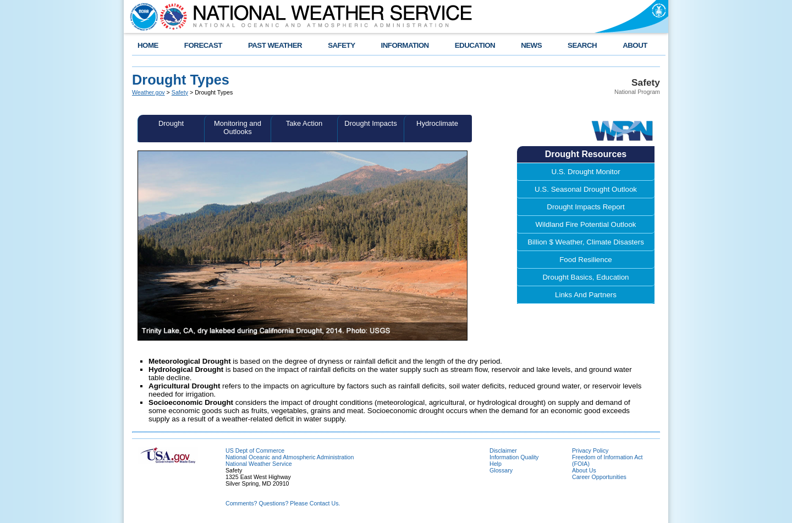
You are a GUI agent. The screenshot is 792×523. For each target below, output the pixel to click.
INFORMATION (405, 45)
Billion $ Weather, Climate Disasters (585, 242)
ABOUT (635, 45)
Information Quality (514, 457)
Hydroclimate (437, 123)
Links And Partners (586, 295)
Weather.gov (148, 92)
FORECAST (203, 45)
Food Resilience (585, 259)
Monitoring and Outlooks (237, 127)
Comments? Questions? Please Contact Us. (283, 503)
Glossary (501, 470)
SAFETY (341, 45)
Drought (171, 123)
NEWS (531, 45)
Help (496, 463)
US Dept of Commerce (255, 450)
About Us (584, 470)
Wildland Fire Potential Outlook (586, 224)
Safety (180, 92)
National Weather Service (259, 463)
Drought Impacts (370, 123)
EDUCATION (475, 45)
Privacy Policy (590, 450)
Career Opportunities (599, 477)
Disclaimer (503, 450)
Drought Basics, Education (585, 277)
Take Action (304, 123)
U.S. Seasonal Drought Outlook (586, 189)
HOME (148, 45)
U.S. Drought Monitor (585, 172)
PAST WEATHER (275, 45)
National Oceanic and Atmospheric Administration (290, 457)
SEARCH (582, 45)
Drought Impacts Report (586, 207)
